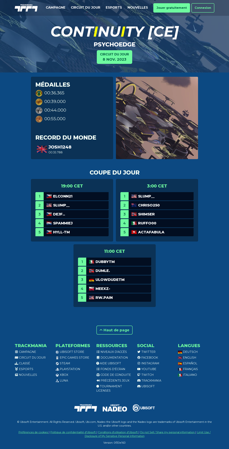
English (187, 357)
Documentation (112, 357)
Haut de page (114, 330)
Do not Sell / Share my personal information (167, 432)
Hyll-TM (61, 232)
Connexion (203, 8)
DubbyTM (105, 262)
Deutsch (188, 352)
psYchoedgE (114, 44)
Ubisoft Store (69, 352)
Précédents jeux (113, 380)
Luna (61, 380)
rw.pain (104, 297)
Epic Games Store (72, 357)
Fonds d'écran (110, 369)
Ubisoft (146, 386)
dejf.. (59, 214)
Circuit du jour (85, 8)
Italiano (187, 375)
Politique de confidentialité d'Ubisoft (73, 432)
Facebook (147, 357)
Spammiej (63, 223)
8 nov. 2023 (114, 57)
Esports (114, 8)
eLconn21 (62, 196)
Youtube (146, 369)
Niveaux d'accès (111, 352)
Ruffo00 (147, 223)
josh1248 (59, 147)
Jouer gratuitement (172, 8)
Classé (22, 363)
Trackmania (149, 380)
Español (187, 363)
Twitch (145, 375)
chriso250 (149, 205)
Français (188, 369)
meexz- (103, 288)
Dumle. (103, 271)
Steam (62, 363)
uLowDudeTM (110, 280)
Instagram (148, 363)
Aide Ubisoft (108, 363)
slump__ (61, 205)
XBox (61, 375)
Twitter (146, 352)
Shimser (146, 214)
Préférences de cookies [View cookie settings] (33, 432)
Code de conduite (113, 375)
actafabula (151, 232)
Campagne (55, 8)
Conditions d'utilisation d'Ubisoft (118, 432)
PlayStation (67, 369)
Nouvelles (138, 8)
